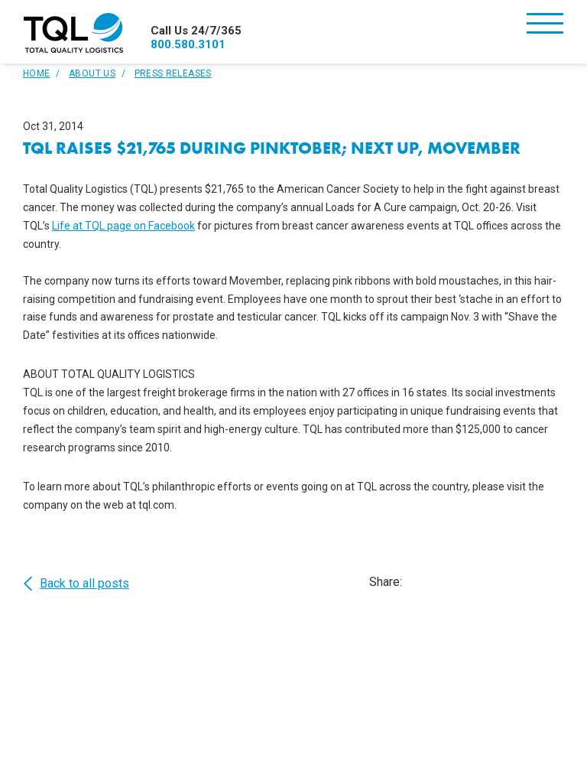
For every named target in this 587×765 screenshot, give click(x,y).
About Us (92, 73)
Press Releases (173, 73)
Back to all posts (76, 584)
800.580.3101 (188, 44)
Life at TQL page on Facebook (123, 226)
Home (36, 73)
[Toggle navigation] (545, 25)
